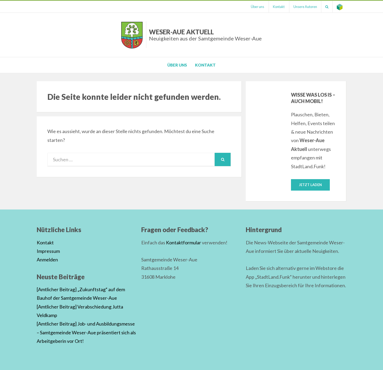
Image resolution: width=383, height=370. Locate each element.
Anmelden (47, 259)
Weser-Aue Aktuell (205, 35)
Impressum (48, 251)
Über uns (257, 7)
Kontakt (279, 7)
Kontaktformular (183, 242)
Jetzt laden (310, 185)
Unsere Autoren (305, 7)
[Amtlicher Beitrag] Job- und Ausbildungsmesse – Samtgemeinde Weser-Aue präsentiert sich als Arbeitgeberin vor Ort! (86, 332)
